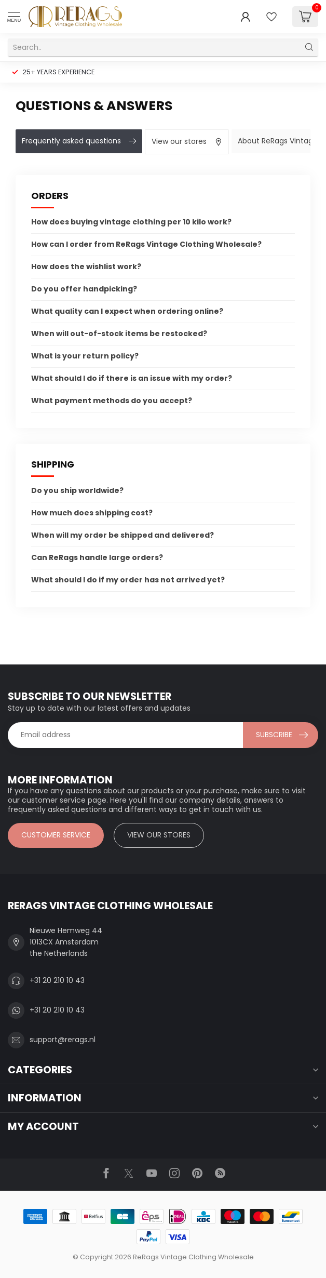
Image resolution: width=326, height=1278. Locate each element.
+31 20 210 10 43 (57, 980)
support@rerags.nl (63, 1039)
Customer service (55, 835)
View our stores (159, 835)
